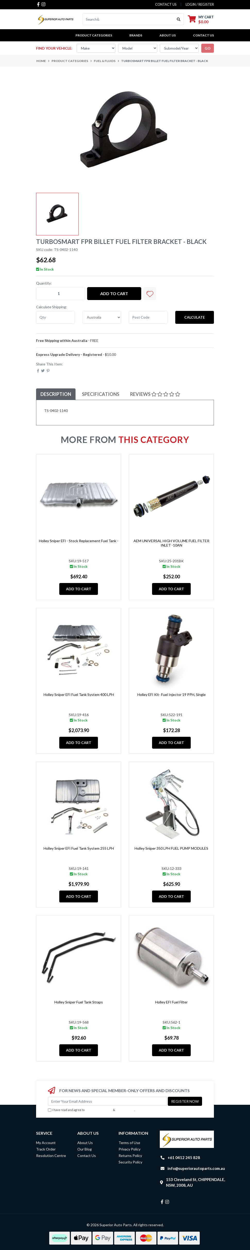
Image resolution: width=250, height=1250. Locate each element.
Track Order (46, 1149)
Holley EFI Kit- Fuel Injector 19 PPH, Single (171, 694)
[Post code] (148, 317)
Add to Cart (114, 293)
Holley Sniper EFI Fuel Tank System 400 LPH (79, 694)
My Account (46, 1142)
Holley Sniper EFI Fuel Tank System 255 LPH (79, 848)
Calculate (194, 317)
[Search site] (179, 19)
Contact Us (203, 35)
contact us (166, 4)
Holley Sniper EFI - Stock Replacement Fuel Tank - (78, 541)
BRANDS (135, 35)
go (208, 48)
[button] (149, 293)
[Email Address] (107, 1101)
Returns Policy (130, 1155)
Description (55, 394)
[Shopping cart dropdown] (201, 19)
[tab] (56, 394)
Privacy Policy (125, 1109)
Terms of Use (129, 1142)
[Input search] (128, 19)
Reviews (155, 394)
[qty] (55, 317)
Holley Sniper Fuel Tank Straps (78, 1002)
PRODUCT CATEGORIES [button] (94, 35)
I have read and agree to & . (91, 1110)
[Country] (101, 317)
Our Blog (84, 1149)
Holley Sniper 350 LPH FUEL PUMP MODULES (171, 848)
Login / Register (200, 4)
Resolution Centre (51, 1155)
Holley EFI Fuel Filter (171, 1002)
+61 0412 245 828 (184, 1157)
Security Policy (130, 1162)
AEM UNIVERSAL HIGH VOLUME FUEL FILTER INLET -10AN (171, 543)
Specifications (100, 394)
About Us (168, 35)
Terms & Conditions (99, 1109)
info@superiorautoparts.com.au (196, 1168)
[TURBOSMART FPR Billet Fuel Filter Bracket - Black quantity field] (60, 293)
